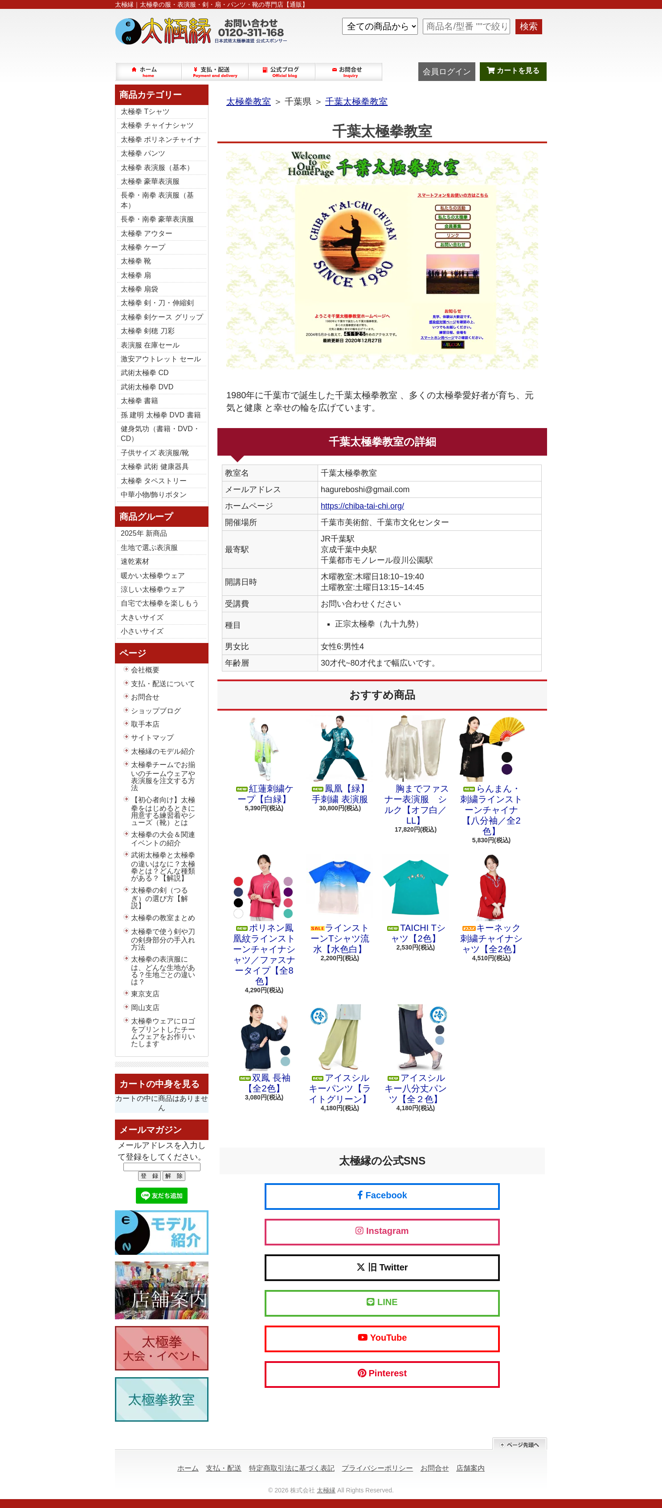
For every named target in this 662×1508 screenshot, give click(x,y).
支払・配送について (215, 71)
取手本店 (145, 724)
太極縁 (326, 1490)
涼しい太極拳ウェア (153, 589)
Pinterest (382, 1373)
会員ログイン (447, 71)
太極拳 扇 (136, 275)
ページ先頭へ (519, 1443)
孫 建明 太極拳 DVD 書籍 (161, 415)
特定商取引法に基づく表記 (292, 1468)
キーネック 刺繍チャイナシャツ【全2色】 (491, 904)
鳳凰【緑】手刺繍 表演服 (339, 759)
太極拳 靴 (136, 261)
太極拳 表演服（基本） (157, 167)
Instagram (382, 1231)
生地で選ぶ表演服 (149, 547)
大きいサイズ (142, 617)
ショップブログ (282, 71)
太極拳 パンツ (143, 153)
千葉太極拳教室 (356, 101)
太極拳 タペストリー (154, 481)
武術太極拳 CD (145, 372)
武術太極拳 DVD (147, 387)
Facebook (382, 1195)
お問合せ (349, 71)
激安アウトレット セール (161, 359)
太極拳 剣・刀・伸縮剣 (157, 303)
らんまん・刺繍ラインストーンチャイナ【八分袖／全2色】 (491, 775)
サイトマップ (152, 737)
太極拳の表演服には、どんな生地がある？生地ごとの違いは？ (163, 970)
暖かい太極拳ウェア (153, 575)
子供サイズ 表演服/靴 (155, 453)
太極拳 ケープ (143, 247)
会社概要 (145, 670)
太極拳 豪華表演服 (150, 181)
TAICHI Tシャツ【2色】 (415, 898)
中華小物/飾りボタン (154, 494)
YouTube (382, 1337)
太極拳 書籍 (139, 400)
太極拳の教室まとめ (163, 918)
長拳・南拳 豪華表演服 (157, 219)
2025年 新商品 (144, 533)
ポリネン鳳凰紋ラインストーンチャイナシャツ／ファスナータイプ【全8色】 (264, 920)
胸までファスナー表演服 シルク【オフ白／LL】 (415, 770)
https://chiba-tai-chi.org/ (362, 505)
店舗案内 (470, 1468)
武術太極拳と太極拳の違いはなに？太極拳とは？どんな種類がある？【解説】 (163, 866)
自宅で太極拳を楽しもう (160, 603)
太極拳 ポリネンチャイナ (161, 139)
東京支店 (145, 994)
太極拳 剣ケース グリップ (162, 317)
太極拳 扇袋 (139, 289)
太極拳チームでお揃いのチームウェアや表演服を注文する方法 (163, 776)
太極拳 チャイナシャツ (157, 125)
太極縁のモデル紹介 (163, 751)
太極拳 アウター (146, 233)
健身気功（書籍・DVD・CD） (160, 433)
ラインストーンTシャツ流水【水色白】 (339, 904)
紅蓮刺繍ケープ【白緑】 (264, 759)
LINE (382, 1302)
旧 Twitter (382, 1267)
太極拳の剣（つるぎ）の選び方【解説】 (159, 898)
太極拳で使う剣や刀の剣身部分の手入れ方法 (163, 939)
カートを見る (513, 70)
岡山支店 (145, 1007)
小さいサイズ (142, 631)
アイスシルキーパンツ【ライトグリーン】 (339, 1054)
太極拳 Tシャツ (145, 111)
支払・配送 (223, 1468)
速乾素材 (135, 561)
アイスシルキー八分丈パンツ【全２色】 (415, 1054)
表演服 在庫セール (150, 345)
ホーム (148, 71)
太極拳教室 (248, 101)
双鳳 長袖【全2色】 (264, 1048)
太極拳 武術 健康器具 (155, 466)
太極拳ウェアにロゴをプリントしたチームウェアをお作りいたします (163, 1032)
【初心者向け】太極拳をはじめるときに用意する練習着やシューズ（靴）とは (163, 811)
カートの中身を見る (159, 1084)
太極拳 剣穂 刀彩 (148, 331)
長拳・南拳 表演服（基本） (157, 200)
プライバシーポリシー (377, 1468)
